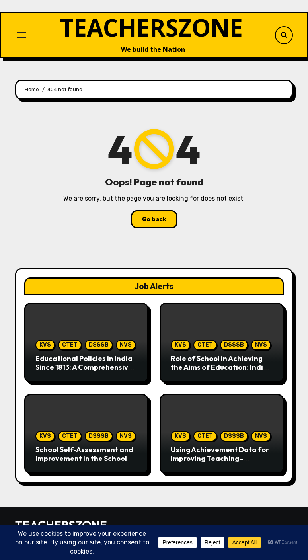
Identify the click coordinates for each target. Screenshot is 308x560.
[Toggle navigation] (21, 35)
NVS (126, 344)
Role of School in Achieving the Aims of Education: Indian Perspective (221, 367)
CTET (70, 344)
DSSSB (99, 344)
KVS (45, 344)
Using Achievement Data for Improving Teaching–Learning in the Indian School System (221, 462)
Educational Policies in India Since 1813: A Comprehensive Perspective (84, 367)
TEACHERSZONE (151, 27)
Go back (154, 219)
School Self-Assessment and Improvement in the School (84, 454)
